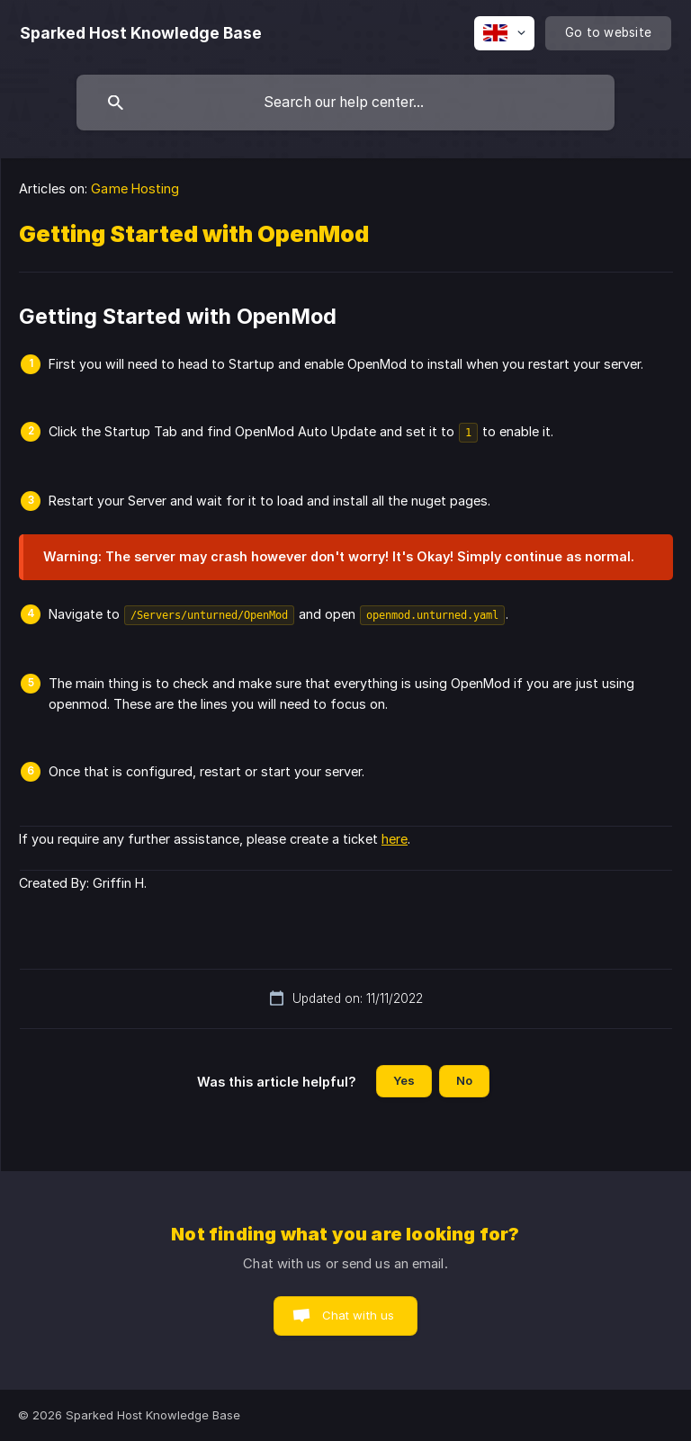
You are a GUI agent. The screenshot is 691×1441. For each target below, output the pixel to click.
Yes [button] (404, 1080)
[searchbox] (345, 102)
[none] (141, 33)
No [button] (464, 1080)
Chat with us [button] (358, 1315)
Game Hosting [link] (135, 188)
